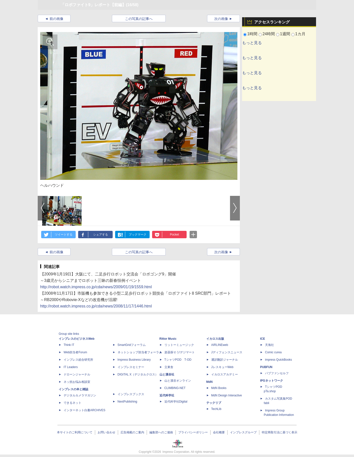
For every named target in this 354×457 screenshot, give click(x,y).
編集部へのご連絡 (161, 432)
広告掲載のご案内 (132, 432)
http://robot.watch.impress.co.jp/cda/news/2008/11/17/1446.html (96, 306)
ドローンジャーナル (77, 374)
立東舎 (168, 367)
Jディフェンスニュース (226, 352)
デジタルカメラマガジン (80, 395)
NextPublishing (127, 401)
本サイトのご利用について (74, 432)
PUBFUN (266, 367)
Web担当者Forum (75, 352)
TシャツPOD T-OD (178, 359)
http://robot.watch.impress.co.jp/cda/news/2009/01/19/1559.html (96, 287)
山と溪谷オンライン (177, 380)
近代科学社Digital (175, 401)
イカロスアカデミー (224, 374)
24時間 (269, 34)
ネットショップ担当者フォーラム (140, 352)
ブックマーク (137, 234)
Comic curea (273, 352)
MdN (209, 382)
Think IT (69, 345)
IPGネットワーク (271, 380)
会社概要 (219, 432)
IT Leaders (71, 367)
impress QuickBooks (278, 359)
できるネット (72, 403)
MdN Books (219, 388)
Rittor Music (168, 338)
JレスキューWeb (222, 367)
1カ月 (300, 34)
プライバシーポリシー (193, 432)
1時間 (252, 34)
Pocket (174, 234)
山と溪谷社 (166, 374)
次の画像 (221, 19)
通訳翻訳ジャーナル (224, 359)
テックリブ (213, 403)
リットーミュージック (179, 345)
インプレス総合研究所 (78, 359)
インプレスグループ (243, 432)
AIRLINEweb (219, 345)
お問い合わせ (106, 432)
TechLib (216, 409)
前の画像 (56, 19)
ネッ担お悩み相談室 (77, 382)
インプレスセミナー (131, 367)
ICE (262, 338)
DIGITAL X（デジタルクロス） (138, 374)
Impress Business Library (134, 359)
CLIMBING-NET (175, 388)
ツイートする (63, 234)
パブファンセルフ (277, 373)
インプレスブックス (131, 394)
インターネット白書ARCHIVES (84, 410)
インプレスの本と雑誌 (73, 389)
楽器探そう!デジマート (179, 352)
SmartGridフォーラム (132, 345)
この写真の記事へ (139, 19)
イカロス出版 (215, 338)
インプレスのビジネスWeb (76, 338)
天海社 (269, 345)
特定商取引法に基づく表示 (279, 432)
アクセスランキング (272, 22)
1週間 (285, 34)
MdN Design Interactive (226, 395)
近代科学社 (166, 395)
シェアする (100, 234)
